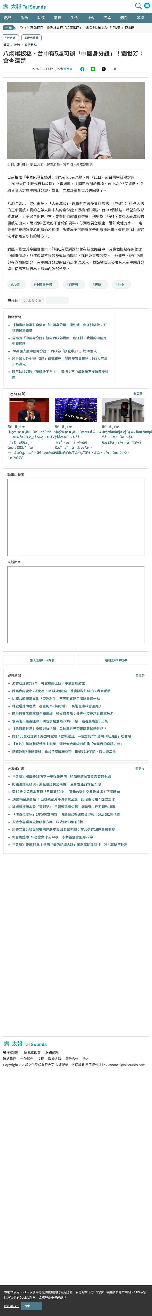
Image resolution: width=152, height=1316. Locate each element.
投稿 (40, 1058)
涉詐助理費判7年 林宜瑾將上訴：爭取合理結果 (48, 683)
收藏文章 (32, 300)
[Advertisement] (40, 888)
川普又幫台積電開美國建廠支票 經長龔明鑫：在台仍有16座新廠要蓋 (63, 829)
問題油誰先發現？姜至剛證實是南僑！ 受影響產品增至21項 (56, 784)
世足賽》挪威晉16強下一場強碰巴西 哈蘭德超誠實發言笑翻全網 (61, 776)
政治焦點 (31, 45)
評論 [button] (107, 17)
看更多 (138, 393)
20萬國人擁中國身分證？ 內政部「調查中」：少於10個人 (54, 350)
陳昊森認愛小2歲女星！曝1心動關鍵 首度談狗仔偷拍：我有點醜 (61, 690)
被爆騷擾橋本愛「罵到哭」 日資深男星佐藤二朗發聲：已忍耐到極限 (63, 806)
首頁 (6, 45)
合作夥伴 (26, 1058)
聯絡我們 (9, 1058)
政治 (17, 45)
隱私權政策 (32, 1052)
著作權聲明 (11, 1052)
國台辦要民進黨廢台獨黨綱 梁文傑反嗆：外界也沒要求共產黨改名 (62, 713)
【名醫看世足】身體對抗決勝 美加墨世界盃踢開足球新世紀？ (59, 728)
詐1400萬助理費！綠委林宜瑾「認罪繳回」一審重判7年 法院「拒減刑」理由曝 (77, 27)
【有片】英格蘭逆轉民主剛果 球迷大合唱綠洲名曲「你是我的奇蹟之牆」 (68, 743)
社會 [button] (90, 17)
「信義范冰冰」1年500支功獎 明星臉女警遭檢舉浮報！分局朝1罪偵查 (66, 814)
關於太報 (54, 1058)
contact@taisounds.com (126, 1064)
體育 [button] (124, 17)
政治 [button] (24, 17)
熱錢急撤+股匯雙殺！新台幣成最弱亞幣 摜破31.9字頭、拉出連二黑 (64, 751)
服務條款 (51, 1052)
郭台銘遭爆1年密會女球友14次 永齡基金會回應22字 (52, 836)
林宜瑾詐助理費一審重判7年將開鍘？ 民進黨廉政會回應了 (57, 705)
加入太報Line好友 (42, 660)
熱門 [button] (7, 17)
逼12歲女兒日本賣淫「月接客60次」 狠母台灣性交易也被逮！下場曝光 (66, 791)
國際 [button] (57, 17)
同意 (27, 1306)
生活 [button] (74, 17)
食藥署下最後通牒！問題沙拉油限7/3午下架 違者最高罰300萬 (60, 721)
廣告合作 (71, 1058)
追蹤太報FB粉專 (116, 660)
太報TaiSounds (25, 6)
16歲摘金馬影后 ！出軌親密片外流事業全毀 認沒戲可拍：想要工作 (63, 799)
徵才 (86, 1058)
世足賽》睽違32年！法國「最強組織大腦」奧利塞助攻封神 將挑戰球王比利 (70, 844)
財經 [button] (41, 17)
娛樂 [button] (140, 17)
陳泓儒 (68, 69)
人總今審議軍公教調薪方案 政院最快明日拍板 (47, 821)
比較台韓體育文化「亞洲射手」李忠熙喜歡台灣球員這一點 (56, 698)
